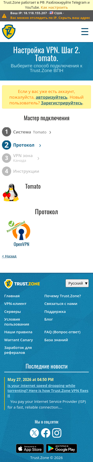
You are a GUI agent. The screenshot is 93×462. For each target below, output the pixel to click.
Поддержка (55, 311)
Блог (48, 319)
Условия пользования (16, 322)
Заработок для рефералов (18, 350)
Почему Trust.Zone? (62, 295)
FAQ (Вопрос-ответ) (62, 331)
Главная (12, 295)
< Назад (9, 255)
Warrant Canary (18, 339)
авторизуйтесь (51, 97)
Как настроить (54, 7)
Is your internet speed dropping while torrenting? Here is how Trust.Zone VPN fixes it (47, 390)
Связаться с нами (60, 303)
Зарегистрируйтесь (62, 103)
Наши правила (18, 331)
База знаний (56, 339)
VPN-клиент (15, 303)
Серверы (12, 311)
